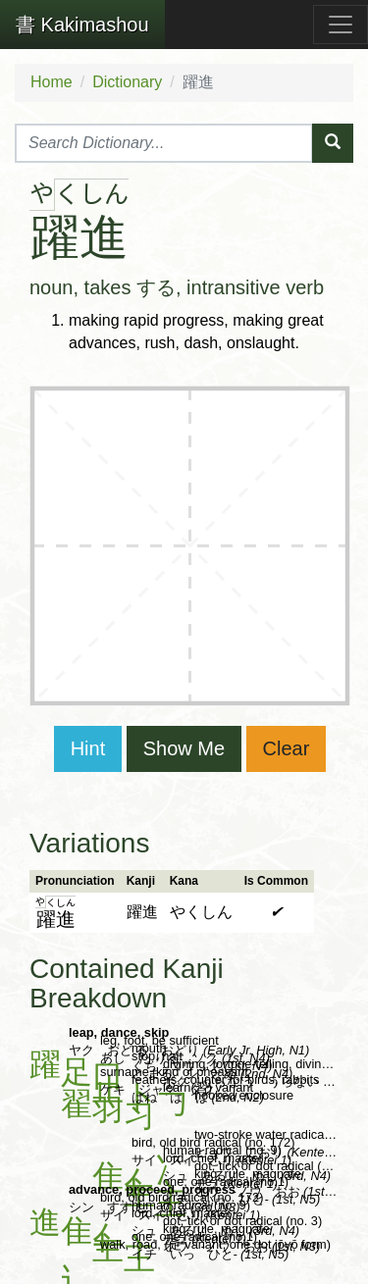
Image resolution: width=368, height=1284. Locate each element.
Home (51, 82)
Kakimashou (82, 24)
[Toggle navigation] (340, 24)
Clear (286, 748)
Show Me (184, 748)
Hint (88, 748)
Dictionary (127, 82)
